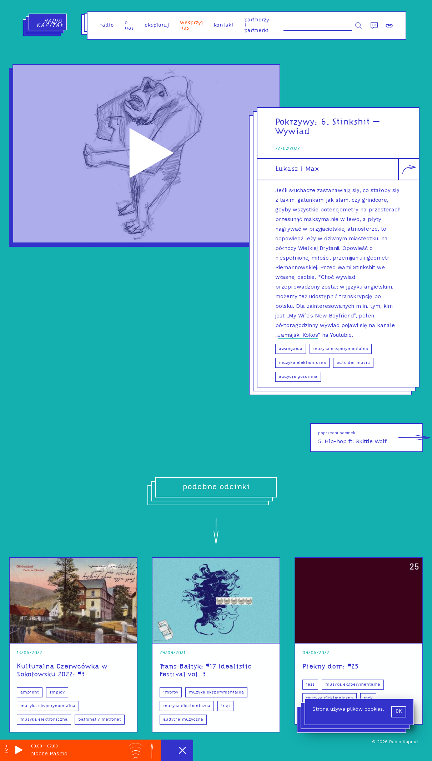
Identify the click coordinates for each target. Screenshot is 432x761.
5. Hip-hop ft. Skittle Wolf (370, 438)
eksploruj (157, 25)
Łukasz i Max (297, 169)
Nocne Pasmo (49, 753)
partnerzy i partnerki (256, 25)
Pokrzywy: (298, 122)
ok (399, 711)
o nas (129, 26)
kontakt (223, 25)
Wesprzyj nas (191, 26)
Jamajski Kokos (298, 335)
